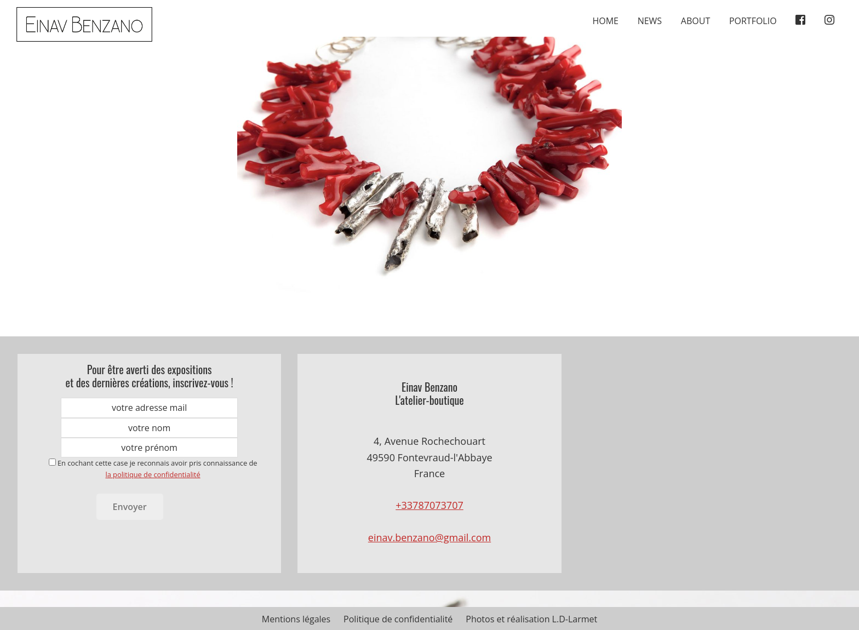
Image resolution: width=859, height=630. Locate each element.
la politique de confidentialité (152, 474)
